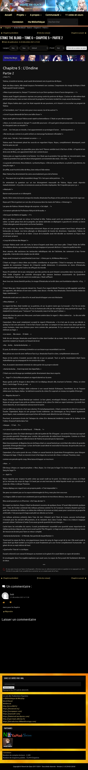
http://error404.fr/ (10, 706)
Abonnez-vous (8, 687)
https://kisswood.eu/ (11, 709)
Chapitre (8, 28)
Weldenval (7, 704)
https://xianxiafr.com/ (11, 714)
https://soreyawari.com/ (12, 711)
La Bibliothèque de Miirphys (13, 698)
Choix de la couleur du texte (76, 48)
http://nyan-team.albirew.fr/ (14, 719)
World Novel (8, 701)
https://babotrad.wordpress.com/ (16, 716)
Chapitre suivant (78, 33)
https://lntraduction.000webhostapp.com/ (19, 721)
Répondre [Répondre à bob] (8, 611)
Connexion (7, 753)
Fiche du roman (44, 33)
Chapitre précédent (9, 33)
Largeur (6, 48)
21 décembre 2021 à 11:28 (19, 597)
